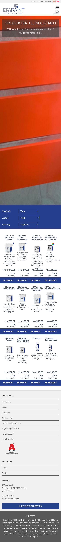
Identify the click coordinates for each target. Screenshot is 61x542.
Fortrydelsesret (8, 434)
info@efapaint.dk (13, 499)
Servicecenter (48, 1)
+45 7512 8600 (8, 491)
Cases (4, 407)
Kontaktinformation (30, 506)
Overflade (6, 211)
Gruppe (5, 217)
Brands (34, 1)
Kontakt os (6, 402)
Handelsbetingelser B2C (11, 423)
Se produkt (23, 280)
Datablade (40, 1)
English (5, 473)
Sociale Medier (8, 439)
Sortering (6, 224)
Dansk (4, 468)
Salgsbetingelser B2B (10, 428)
